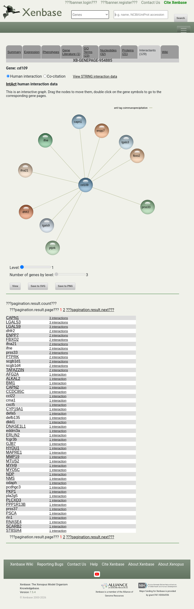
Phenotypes (51, 52)
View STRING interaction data (95, 76)
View (15, 286)
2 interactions (58, 331)
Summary (14, 52)
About (171, 564)
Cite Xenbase (113, 564)
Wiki (165, 52)
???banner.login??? (81, 2)
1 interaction (58, 374)
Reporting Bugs (50, 564)
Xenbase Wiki (21, 564)
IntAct (11, 84)
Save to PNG (65, 286)
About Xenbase (141, 564)
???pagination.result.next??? (90, 310)
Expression (32, 52)
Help (94, 564)
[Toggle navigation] (183, 29)
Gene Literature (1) (71, 52)
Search (181, 18)
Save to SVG (38, 286)
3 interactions (58, 318)
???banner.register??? (119, 2)
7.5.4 (33, 592)
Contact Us (150, 2)
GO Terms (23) (88, 52)
